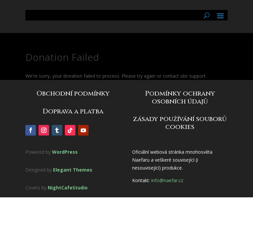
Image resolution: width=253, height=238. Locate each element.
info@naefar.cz (167, 180)
